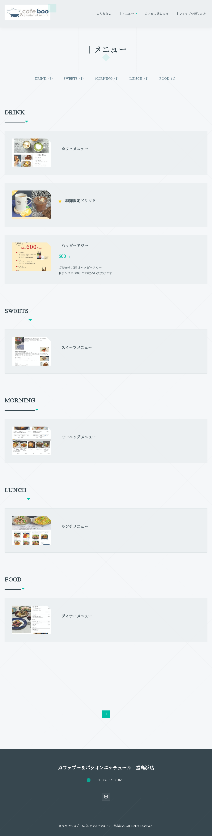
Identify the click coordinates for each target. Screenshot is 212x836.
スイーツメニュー (76, 350)
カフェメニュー (74, 152)
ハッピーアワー (74, 249)
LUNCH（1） (139, 78)
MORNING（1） (107, 78)
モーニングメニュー (78, 440)
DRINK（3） (44, 78)
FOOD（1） (168, 78)
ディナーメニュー (76, 619)
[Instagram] (106, 796)
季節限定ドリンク (80, 204)
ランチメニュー (74, 529)
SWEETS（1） (74, 78)
